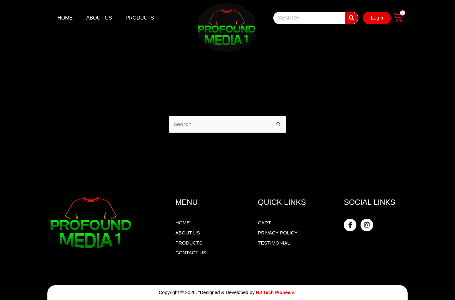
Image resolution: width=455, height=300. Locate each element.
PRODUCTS (140, 17)
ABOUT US (99, 17)
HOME (65, 17)
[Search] (351, 18)
